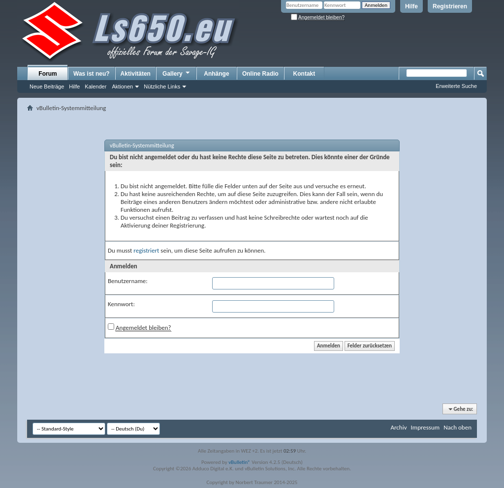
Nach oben (457, 427)
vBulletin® (239, 462)
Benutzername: (128, 281)
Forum (47, 73)
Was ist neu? (91, 73)
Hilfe (411, 6)
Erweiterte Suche (456, 86)
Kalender (95, 86)
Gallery (176, 73)
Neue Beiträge (47, 86)
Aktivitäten (136, 73)
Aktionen (122, 86)
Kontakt (304, 73)
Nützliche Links (162, 86)
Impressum (425, 427)
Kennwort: (121, 304)
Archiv (398, 427)
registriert (146, 250)
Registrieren (450, 6)
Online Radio (260, 73)
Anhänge (216, 73)
